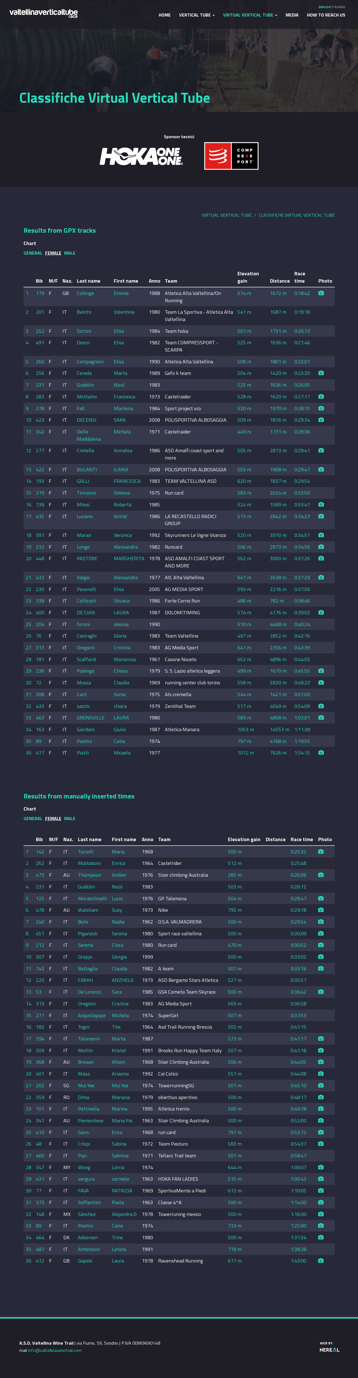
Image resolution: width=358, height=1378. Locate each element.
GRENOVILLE (91, 717)
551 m (235, 1073)
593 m (244, 589)
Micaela (122, 752)
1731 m (278, 331)
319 (40, 493)
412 (40, 1260)
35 (28, 741)
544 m (244, 694)
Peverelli (86, 589)
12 (28, 450)
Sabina (119, 1144)
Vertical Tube (197, 14)
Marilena (123, 408)
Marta (120, 373)
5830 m (278, 682)
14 (28, 481)
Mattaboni (89, 863)
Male (69, 253)
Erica (117, 1132)
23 (28, 600)
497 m (244, 636)
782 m (277, 600)
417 (40, 752)
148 (40, 1214)
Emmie (121, 293)
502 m (235, 1027)
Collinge (85, 293)
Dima (83, 1097)
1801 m (278, 361)
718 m (235, 1249)
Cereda (84, 373)
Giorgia (119, 957)
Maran (84, 535)
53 (38, 992)
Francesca (124, 396)
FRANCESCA (127, 481)
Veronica (123, 535)
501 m (244, 331)
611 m (235, 1260)
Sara (117, 992)
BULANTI (87, 469)
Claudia (121, 682)
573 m (235, 1038)
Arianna (120, 1073)
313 (40, 647)
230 (40, 589)
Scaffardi (86, 659)
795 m (235, 910)
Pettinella (88, 1108)
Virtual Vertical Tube (250, 14)
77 (38, 1190)
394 (40, 1038)
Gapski (85, 1260)
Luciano (85, 516)
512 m (235, 863)
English (325, 7)
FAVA (83, 1190)
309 (40, 1050)
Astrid (120, 516)
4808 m (278, 717)
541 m (244, 312)
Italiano (338, 7)
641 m (244, 577)
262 (40, 863)
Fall (81, 408)
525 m (244, 342)
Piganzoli (88, 933)
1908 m (278, 469)
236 (40, 671)
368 (40, 1062)
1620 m (278, 396)
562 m (244, 558)
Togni (83, 1027)
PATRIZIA (122, 1190)
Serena (119, 933)
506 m (244, 547)
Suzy (117, 910)
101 (40, 1108)
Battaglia (88, 968)
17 (28, 516)
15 (28, 493)
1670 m (278, 671)
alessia (121, 624)
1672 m (278, 293)
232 (40, 547)
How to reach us (326, 14)
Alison (118, 1062)
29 (28, 671)
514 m (244, 293)
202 (40, 1085)
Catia (119, 741)
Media (292, 14)
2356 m (278, 647)
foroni (83, 624)
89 (38, 741)
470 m (235, 945)
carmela (120, 1179)
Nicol (119, 385)
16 (28, 504)
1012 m (245, 752)
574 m (244, 612)
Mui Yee (86, 1085)
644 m (235, 1167)
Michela (122, 431)
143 (40, 968)
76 (38, 636)
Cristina (122, 647)
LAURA (121, 612)
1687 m (278, 312)
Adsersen (88, 1237)
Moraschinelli (92, 898)
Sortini (84, 331)
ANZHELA (122, 980)
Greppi (85, 957)
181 (40, 659)
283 (40, 396)
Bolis (83, 921)
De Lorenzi (89, 992)
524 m (244, 504)
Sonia (120, 694)
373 (40, 1202)
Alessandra (126, 547)
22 (28, 589)
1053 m (245, 729)
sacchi (83, 706)
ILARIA (121, 469)
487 (40, 1249)
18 (28, 535)
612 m (235, 1190)
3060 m (278, 558)
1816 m (278, 420)
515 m (235, 1179)
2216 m (278, 589)
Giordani (85, 729)
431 (40, 1179)
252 (40, 331)
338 (40, 600)
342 (40, 431)
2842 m (278, 516)
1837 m (278, 481)
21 (28, 577)
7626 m (278, 752)
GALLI (83, 481)
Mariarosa (125, 659)
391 (40, 535)
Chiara (121, 671)
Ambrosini (89, 1249)
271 (40, 1015)
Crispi (84, 1144)
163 (40, 729)
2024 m (278, 493)
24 (28, 612)
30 (28, 682)
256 (40, 373)
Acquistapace (92, 1015)
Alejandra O (124, 1214)
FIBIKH (85, 980)
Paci (82, 1155)
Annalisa (123, 450)
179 (40, 293)
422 (40, 469)
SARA (120, 420)
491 (40, 342)
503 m (244, 469)
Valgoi (83, 577)
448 (40, 558)
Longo (83, 547)
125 (40, 898)
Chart (30, 243)
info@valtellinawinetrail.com (55, 1350)
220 (40, 980)
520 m (244, 408)
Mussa (84, 682)
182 (40, 1027)
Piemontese (90, 1120)
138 (40, 504)
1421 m (278, 694)
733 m (235, 1225)
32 (28, 706)
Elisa (119, 331)
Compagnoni (90, 361)
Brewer (86, 1062)
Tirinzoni (86, 493)
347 (40, 1167)
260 (40, 361)
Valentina (124, 312)
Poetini (84, 741)
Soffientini (89, 1202)
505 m (244, 450)
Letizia (119, 1249)
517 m (244, 706)
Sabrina (120, 1155)
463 (40, 717)
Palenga (85, 671)
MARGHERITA (129, 558)
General (33, 253)
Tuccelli (85, 851)
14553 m (279, 729)
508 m (244, 361)
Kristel (119, 1050)
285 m (235, 875)
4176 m (278, 612)
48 (38, 1144)
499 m (244, 671)
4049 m (278, 706)
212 (40, 945)
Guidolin (85, 385)
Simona (122, 493)
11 (28, 431)
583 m (244, 493)
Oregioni (85, 647)
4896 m (278, 659)
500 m (235, 851)
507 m (235, 1015)
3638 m (278, 577)
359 (40, 1097)
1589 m (278, 504)
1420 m (278, 373)
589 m (244, 717)
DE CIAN (86, 612)
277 (40, 450)
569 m (235, 1003)
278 (40, 408)
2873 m (278, 547)
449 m (244, 431)
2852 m (278, 636)
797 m (244, 741)
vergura (86, 1179)
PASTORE (87, 558)
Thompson (89, 875)
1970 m (278, 408)
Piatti (83, 752)
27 (28, 647)
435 (40, 516)
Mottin (85, 1050)
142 (40, 851)
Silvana (122, 600)
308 (40, 694)
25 (28, 624)
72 (38, 682)
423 (40, 420)
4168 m (278, 741)
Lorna (118, 1167)
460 (40, 1155)
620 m (244, 481)
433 (40, 706)
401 (40, 1073)
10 (28, 420)
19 (28, 547)
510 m (244, 624)
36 (28, 752)
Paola (118, 1202)
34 (28, 729)
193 (40, 481)
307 (40, 957)
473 (40, 875)
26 (28, 636)
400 (40, 612)
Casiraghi (86, 636)
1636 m (278, 342)
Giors (83, 1132)
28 (28, 659)
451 (40, 933)
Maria (118, 851)
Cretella (85, 450)
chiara (120, 706)
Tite (116, 1027)
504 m (244, 373)
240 (40, 921)
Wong (84, 1167)
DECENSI (86, 420)
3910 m (278, 535)
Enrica (118, 863)
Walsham (88, 910)
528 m (244, 396)
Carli (82, 694)
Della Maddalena (89, 435)
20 (28, 558)
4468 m (278, 624)
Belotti (84, 312)
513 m (244, 516)
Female (53, 253)
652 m (244, 659)
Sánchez (87, 1214)
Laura (118, 1260)
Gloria (120, 636)
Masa (84, 1073)
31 (28, 694)
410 (40, 1132)
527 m (235, 980)
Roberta (122, 504)
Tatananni (89, 1038)
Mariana (121, 1097)
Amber (119, 875)
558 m (244, 682)
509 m (244, 420)
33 (28, 717)
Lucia (117, 898)
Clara (117, 945)
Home (165, 14)
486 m (244, 600)
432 (40, 577)
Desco (83, 342)
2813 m (278, 450)
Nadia (118, 921)
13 (28, 469)
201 (40, 312)
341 (40, 1120)
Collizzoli (86, 600)
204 (40, 624)
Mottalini (87, 396)
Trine (117, 1237)
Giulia (120, 729)
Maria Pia (122, 1120)
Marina (119, 1108)
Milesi (83, 504)
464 (40, 1237)
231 (40, 385)
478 (40, 910)
